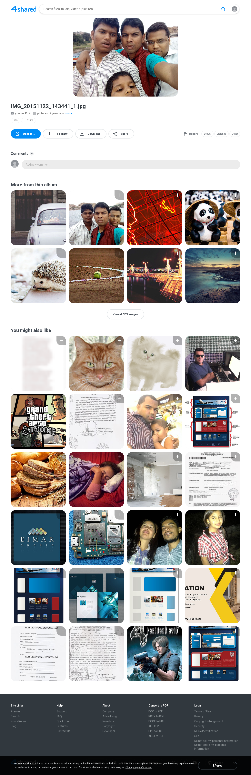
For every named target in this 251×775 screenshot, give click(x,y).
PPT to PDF (155, 731)
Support (62, 711)
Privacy (198, 716)
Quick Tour (63, 721)
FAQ (59, 716)
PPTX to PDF (156, 716)
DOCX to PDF (156, 721)
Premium (16, 711)
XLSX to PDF (156, 736)
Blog (13, 726)
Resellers (108, 721)
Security (199, 726)
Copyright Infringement (208, 721)
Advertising (110, 716)
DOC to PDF (155, 711)
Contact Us (63, 731)
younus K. (19, 113)
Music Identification (206, 731)
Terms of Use (202, 711)
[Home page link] (23, 9)
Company (109, 711)
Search (15, 716)
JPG (15, 120)
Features (62, 726)
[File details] (38, 217)
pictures (40, 113)
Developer (109, 731)
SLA (196, 736)
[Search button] (223, 9)
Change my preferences (139, 767)
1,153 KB (28, 120)
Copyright (109, 726)
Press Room (18, 721)
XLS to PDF (155, 726)
